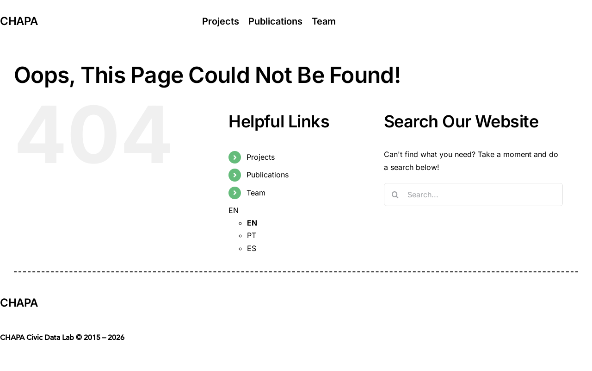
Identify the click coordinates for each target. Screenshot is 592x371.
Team (256, 192)
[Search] (395, 194)
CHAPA (18, 21)
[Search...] (473, 194)
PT (251, 235)
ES (251, 248)
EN (233, 210)
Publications (268, 174)
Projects (261, 157)
